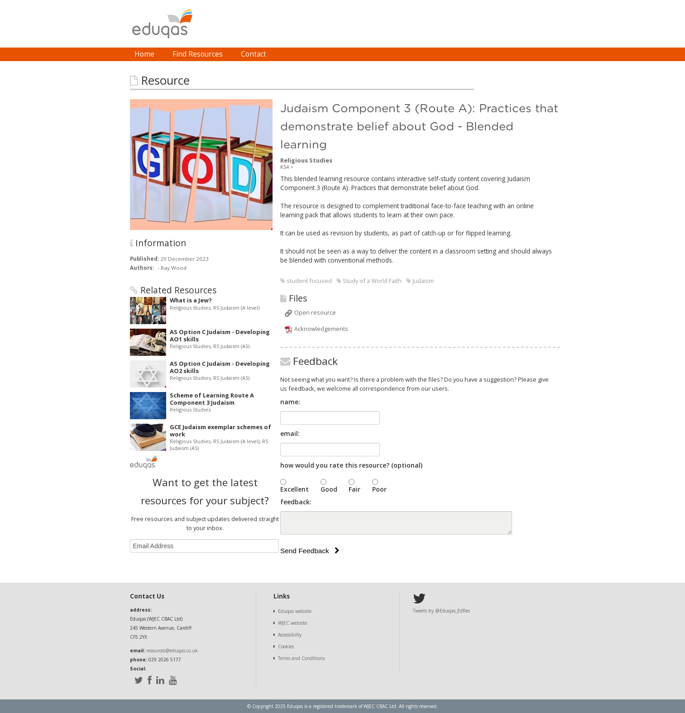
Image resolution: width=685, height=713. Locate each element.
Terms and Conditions (301, 658)
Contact (253, 54)
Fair (354, 489)
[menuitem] (144, 54)
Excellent (294, 489)
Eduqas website (294, 611)
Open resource (315, 312)
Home (144, 54)
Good (329, 489)
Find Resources (197, 54)
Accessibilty (290, 635)
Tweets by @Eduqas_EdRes (441, 611)
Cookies (286, 646)
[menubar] (200, 54)
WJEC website (292, 623)
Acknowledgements (321, 329)
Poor (379, 489)
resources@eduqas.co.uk (172, 650)
